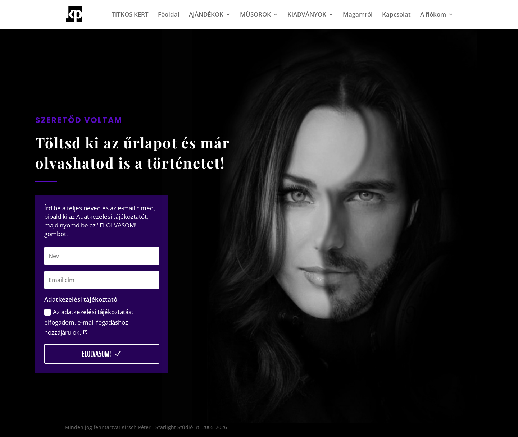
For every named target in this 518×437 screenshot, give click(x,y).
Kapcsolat (396, 15)
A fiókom (433, 15)
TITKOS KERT (130, 15)
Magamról (358, 15)
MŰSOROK (255, 15)
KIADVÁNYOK (306, 15)
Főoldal (169, 15)
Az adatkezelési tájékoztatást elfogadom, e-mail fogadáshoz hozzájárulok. (88, 322)
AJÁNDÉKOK (206, 15)
